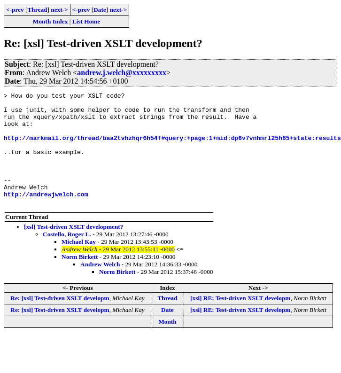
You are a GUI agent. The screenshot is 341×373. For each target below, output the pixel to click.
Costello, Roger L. (67, 256)
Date (99, 9)
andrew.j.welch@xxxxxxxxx (121, 73)
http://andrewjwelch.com (46, 215)
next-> (59, 9)
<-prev (15, 9)
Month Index (50, 21)
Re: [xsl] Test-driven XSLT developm (59, 320)
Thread (37, 9)
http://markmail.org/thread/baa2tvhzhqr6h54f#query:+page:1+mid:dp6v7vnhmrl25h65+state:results (172, 147)
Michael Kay (79, 264)
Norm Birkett (80, 279)
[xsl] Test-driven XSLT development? (73, 249)
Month (167, 344)
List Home (86, 21)
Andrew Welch (100, 286)
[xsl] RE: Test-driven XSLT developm (240, 320)
